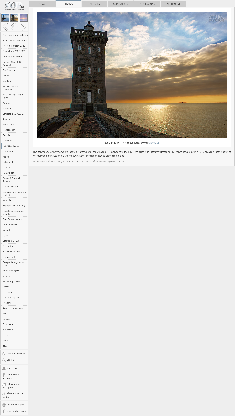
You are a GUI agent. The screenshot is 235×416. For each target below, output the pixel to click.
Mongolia (7, 140)
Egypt (6, 335)
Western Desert (14, 205)
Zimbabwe (8, 329)
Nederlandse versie (14, 354)
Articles (94, 3)
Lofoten (11, 240)
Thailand (7, 302)
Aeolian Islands (13, 308)
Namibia (7, 200)
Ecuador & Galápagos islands (13, 212)
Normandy (12, 281)
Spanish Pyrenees (12, 251)
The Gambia (9, 70)
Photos (68, 3)
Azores (6, 119)
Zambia (6, 135)
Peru (5, 313)
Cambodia (8, 246)
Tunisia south (10, 172)
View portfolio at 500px (13, 395)
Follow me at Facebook (11, 376)
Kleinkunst (173, 3)
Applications (147, 3)
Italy (13, 96)
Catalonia (11, 297)
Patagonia (13, 263)
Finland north (9, 256)
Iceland (6, 230)
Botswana (8, 324)
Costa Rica (8, 151)
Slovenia (7, 108)
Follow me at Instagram (11, 385)
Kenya (6, 75)
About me (9, 369)
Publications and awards (15, 40)
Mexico (6, 275)
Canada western (11, 186)
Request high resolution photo (112, 161)
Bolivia (6, 318)
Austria (6, 102)
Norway (12, 63)
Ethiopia (14, 113)
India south (8, 124)
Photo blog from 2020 (14, 45)
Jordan (6, 286)
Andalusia (11, 270)
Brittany (12, 145)
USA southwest (10, 224)
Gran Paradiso (12, 56)
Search (8, 360)
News (42, 3)
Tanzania (7, 292)
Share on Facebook (14, 411)
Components (120, 3)
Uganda (6, 235)
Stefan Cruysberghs (55, 161)
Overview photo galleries (15, 35)
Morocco (7, 340)
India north (8, 162)
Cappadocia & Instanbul (14, 193)
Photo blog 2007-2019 (14, 51)
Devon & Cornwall (12, 179)
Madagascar (9, 129)
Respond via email (13, 405)
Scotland (7, 80)
